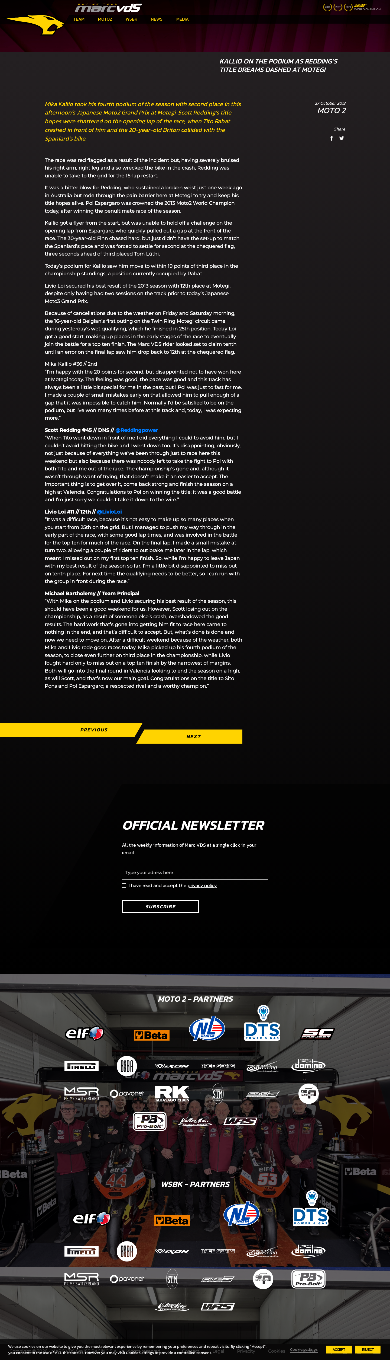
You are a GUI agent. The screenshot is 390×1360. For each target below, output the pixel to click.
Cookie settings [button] (304, 1349)
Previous (94, 729)
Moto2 (105, 19)
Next (193, 736)
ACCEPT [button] (339, 1349)
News (156, 19)
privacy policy (202, 885)
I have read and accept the (172, 885)
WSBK (131, 19)
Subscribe (160, 906)
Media (182, 19)
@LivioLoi (109, 512)
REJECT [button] (368, 1349)
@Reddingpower (136, 430)
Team (78, 19)
